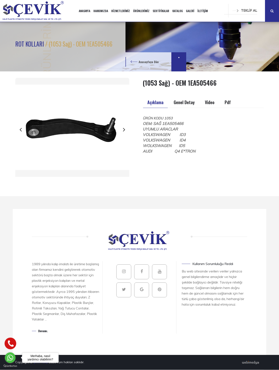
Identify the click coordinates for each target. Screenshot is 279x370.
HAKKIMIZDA (100, 11)
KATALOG (177, 11)
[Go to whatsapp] (10, 357)
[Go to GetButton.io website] (10, 365)
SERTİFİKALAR (161, 11)
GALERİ (190, 11)
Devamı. (43, 331)
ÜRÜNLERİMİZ (141, 11)
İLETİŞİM (202, 11)
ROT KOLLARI (30, 44)
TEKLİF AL (244, 11)
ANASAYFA (84, 11)
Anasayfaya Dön (149, 62)
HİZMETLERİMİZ (120, 11)
